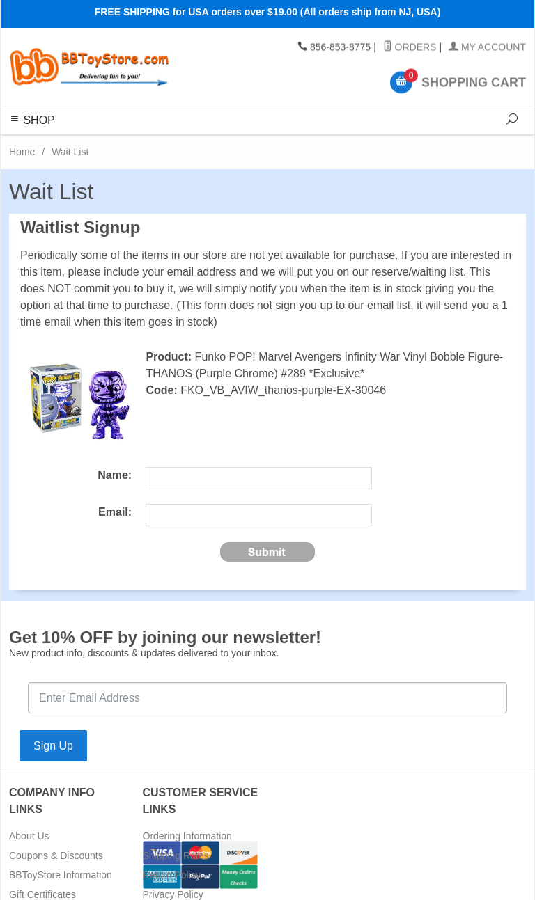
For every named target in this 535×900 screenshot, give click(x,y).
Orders (410, 47)
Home (22, 151)
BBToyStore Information (60, 875)
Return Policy (172, 875)
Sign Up (53, 746)
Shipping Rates (176, 855)
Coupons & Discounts (56, 855)
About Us (29, 836)
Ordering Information (187, 836)
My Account (487, 47)
